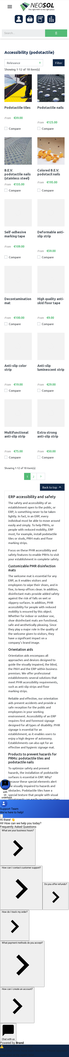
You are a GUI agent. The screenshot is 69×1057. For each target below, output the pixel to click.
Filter (58, 63)
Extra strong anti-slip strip (47, 434)
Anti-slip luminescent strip (50, 368)
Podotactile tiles (17, 107)
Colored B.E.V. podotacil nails (48, 172)
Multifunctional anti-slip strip (16, 434)
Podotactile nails (50, 107)
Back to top (52, 487)
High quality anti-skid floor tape (50, 301)
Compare (15, 128)
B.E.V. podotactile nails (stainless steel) (17, 174)
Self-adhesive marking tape (15, 234)
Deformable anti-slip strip (50, 234)
